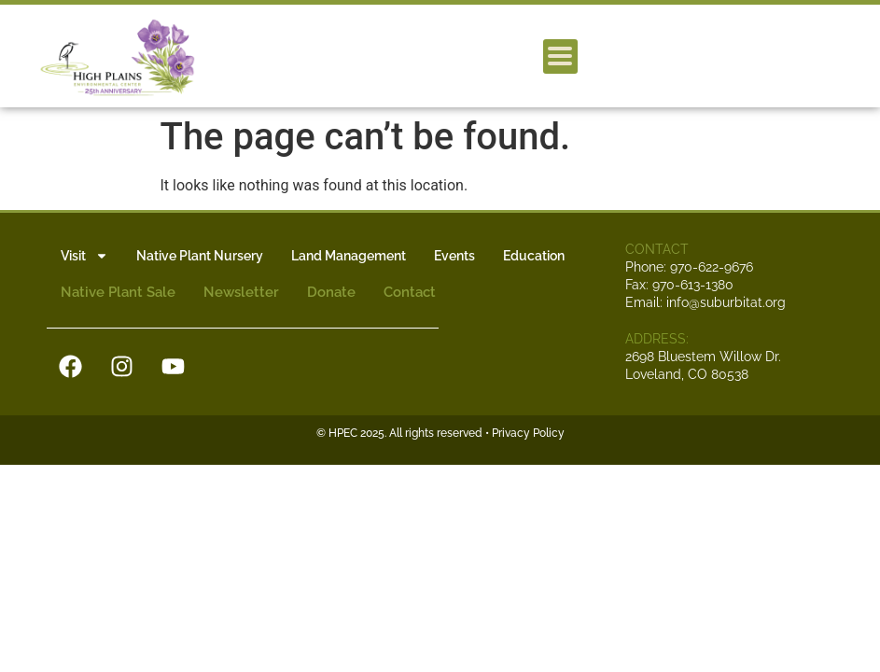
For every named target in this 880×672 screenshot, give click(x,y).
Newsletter (241, 292)
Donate (331, 292)
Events (454, 255)
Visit (84, 256)
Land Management (348, 255)
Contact (410, 292)
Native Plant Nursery (199, 255)
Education (534, 255)
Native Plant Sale (118, 292)
